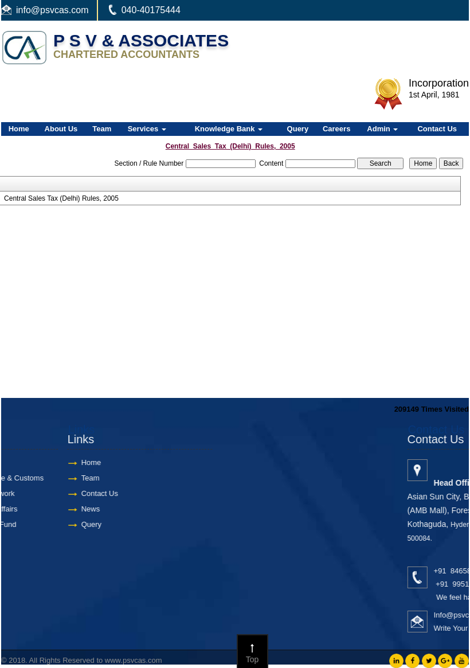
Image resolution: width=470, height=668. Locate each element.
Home (19, 128)
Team (101, 128)
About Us (61, 128)
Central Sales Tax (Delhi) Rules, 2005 (61, 198)
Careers (336, 128)
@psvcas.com (60, 10)
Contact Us (437, 128)
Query (298, 128)
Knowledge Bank (229, 128)
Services (147, 128)
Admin (382, 128)
